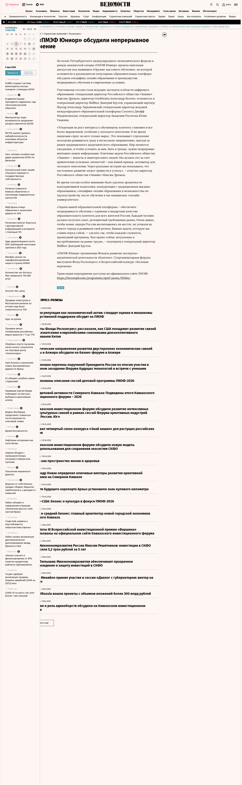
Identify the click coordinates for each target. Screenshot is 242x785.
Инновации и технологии (42, 16)
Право (171, 16)
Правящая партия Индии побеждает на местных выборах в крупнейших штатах (18, 395)
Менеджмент (153, 10)
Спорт (86, 16)
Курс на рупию (13, 319)
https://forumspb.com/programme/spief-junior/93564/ (108, 278)
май (29, 29)
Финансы (55, 10)
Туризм (161, 16)
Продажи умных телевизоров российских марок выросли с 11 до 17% (20, 331)
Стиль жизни (169, 10)
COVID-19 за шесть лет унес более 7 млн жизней (19, 594)
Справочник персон (145, 16)
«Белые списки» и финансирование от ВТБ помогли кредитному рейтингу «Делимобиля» (18, 560)
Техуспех (62, 16)
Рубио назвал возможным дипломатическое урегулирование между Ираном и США (19, 541)
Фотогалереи (210, 10)
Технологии (84, 10)
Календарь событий (11, 29)
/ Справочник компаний (68, 34)
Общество (139, 10)
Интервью (184, 10)
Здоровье (75, 16)
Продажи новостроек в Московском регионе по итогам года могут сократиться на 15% (18, 305)
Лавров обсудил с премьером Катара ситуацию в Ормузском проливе (17, 457)
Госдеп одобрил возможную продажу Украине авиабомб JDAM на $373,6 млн (20, 579)
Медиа (96, 10)
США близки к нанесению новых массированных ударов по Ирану (19, 365)
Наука (181, 16)
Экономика (41, 10)
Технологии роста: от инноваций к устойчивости (67, 26)
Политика (125, 10)
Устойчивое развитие (215, 16)
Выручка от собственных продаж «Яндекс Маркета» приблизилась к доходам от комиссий (20, 489)
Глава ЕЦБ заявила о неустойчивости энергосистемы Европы (18, 524)
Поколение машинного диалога (18, 473)
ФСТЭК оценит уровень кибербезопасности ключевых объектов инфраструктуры (17, 138)
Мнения (196, 10)
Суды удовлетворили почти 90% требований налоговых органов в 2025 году (20, 244)
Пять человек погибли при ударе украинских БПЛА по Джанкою (20, 157)
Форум (232, 16)
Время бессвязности (16, 430)
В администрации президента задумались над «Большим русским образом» (20, 103)
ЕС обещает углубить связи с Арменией (20, 380)
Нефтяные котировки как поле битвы (19, 442)
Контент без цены (15, 291)
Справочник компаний (120, 16)
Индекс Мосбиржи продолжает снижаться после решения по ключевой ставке (18, 417)
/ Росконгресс (88, 34)
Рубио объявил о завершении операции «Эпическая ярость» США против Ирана (19, 507)
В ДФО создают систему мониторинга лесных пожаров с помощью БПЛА (19, 86)
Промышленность (18, 16)
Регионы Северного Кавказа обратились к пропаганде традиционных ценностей (20, 193)
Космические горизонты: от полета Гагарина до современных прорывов (160, 26)
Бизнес (29, 10)
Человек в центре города (108, 26)
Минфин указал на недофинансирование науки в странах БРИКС (17, 260)
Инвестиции (69, 10)
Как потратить (194, 16)
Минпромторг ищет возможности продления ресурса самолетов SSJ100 (19, 120)
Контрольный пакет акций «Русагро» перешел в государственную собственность (19, 175)
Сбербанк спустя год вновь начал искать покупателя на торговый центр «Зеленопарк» (20, 349)
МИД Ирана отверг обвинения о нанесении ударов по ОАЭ (18, 210)
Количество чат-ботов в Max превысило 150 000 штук (18, 275)
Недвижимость (109, 10)
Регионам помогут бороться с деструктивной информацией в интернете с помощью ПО (20, 227)
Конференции (99, 16)
